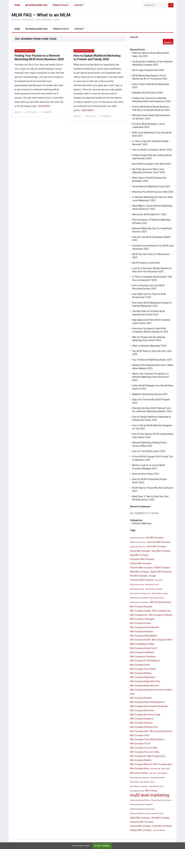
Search (134, 37)
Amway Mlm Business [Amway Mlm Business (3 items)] (138, 547)
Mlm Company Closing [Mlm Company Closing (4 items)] (140, 623)
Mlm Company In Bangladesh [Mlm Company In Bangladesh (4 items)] (143, 636)
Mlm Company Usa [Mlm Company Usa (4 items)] (156, 756)
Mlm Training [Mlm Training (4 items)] (151, 791)
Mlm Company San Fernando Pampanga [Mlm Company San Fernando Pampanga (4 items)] (148, 706)
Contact (79, 5)
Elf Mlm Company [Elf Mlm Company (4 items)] (162, 567)
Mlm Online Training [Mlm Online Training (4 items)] (139, 773)
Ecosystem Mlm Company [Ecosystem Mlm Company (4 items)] (142, 559)
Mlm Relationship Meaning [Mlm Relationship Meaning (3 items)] (139, 778)
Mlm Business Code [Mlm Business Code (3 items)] (137, 589)
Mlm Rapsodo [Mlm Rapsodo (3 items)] (162, 773)
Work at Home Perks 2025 (145, 473)
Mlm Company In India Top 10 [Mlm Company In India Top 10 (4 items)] (143, 648)
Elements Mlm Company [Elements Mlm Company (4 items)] (141, 567)
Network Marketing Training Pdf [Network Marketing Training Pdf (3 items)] (141, 804)
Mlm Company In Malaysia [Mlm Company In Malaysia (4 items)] (142, 652)
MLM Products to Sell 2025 (146, 262)
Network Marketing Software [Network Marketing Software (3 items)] (140, 800)
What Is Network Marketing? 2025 (149, 345)
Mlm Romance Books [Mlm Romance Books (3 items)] (157, 778)
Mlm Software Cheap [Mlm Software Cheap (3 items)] (147, 782)
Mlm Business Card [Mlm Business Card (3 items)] (152, 585)
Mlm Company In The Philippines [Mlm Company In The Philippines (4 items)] (145, 660)
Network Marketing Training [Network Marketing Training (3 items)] (161, 800)
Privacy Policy (61, 5)
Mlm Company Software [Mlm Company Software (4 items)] (141, 723)
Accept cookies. (102, 846)
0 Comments (46, 112)
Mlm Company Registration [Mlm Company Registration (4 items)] (142, 677)
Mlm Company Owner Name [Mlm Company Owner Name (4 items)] (143, 669)
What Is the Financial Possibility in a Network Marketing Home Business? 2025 (150, 377)
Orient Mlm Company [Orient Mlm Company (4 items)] (162, 826)
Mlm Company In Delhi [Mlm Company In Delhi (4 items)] (140, 640)
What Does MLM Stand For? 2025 (149, 214)
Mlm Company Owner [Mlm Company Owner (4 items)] (140, 665)
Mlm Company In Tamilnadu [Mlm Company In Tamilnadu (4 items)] (143, 656)
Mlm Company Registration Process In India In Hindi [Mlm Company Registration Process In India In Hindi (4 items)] (151, 692)
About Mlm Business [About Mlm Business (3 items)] (137, 538)
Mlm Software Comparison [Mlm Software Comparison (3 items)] (139, 786)
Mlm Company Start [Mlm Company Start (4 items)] (139, 731)
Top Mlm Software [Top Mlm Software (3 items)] (159, 830)
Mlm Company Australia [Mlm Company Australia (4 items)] (141, 606)
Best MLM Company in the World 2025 (151, 163)
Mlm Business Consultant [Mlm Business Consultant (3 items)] (139, 598)
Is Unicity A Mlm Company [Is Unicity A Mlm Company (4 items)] (142, 580)
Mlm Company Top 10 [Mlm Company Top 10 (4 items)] (140, 743)
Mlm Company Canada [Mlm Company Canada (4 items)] (140, 611)
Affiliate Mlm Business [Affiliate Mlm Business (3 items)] (138, 542)
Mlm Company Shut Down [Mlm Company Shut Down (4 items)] (142, 710)
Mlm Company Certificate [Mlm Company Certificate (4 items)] (160, 615)
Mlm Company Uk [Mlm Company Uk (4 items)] (138, 756)
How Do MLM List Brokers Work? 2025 (152, 149)
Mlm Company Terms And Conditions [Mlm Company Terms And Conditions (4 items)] (147, 739)
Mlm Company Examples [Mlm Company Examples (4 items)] (141, 631)
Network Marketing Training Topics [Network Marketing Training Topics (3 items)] (142, 809)
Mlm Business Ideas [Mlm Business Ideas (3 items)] (156, 598)
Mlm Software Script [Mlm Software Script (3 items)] (137, 791)
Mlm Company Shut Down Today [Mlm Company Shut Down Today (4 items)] (145, 714)
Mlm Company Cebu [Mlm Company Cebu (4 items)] (161, 611)
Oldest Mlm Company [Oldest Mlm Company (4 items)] (140, 818)
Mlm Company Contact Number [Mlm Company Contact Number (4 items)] (144, 627)
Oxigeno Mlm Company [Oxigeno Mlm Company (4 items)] (141, 830)
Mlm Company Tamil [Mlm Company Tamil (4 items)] (139, 735)
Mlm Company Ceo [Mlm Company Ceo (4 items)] (139, 615)
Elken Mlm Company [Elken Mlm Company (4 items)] (139, 572)
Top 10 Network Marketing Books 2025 (152, 359)
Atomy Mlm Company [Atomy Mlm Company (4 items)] (140, 551)
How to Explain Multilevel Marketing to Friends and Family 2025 (97, 57)
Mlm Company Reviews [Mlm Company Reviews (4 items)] (141, 698)
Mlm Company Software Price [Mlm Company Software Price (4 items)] (144, 727)
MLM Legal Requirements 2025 (148, 70)
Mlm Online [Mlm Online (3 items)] (166, 769)
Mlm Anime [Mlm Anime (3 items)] (159, 580)
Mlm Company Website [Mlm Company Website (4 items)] (140, 760)
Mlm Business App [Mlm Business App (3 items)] (137, 585)
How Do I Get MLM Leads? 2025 (148, 451)
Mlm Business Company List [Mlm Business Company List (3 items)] (140, 593)
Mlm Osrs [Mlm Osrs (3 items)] (153, 773)
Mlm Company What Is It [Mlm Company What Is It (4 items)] (141, 764)
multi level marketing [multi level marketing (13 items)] (149, 795)
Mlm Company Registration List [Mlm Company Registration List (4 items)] (144, 685)
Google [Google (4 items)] (152, 576)
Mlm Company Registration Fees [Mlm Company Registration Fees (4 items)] (145, 681)
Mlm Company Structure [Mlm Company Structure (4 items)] (161, 731)
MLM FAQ (18, 112)
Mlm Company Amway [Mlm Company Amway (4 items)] (160, 602)
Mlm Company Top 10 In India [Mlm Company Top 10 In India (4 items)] (143, 748)
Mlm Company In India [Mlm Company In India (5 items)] (142, 643)
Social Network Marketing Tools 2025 (151, 186)
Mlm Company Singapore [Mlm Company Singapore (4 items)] (141, 718)
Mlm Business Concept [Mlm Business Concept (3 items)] (159, 593)
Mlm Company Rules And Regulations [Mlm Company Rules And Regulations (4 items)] (147, 702)
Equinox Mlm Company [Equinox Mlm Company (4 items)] (160, 572)
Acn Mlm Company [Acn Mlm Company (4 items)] (154, 537)
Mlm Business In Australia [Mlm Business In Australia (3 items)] (139, 602)
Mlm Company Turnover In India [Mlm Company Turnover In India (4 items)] (144, 752)
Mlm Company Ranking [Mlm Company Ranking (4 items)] (140, 673)
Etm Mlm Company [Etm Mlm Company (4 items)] (139, 576)
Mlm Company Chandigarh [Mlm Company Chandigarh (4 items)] (142, 619)
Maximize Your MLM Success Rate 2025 (152, 191)
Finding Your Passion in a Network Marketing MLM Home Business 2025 (39, 57)
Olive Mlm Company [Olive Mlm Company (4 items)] (160, 818)
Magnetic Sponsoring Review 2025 (150, 394)
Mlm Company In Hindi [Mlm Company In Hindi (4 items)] (162, 640)
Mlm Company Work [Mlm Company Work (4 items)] (162, 764)
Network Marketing (36, 5)
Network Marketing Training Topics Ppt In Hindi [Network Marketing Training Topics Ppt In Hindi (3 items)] (146, 813)
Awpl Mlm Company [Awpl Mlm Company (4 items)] (139, 555)
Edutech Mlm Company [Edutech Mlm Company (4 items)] (140, 563)
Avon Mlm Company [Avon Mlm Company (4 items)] (161, 551)
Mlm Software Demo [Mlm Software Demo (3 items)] (157, 786)
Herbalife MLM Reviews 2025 (147, 92)
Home (17, 5)
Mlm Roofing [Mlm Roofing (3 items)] (134, 782)
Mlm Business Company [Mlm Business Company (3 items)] (154, 589)
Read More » (44, 106)
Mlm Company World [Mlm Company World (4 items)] (139, 768)
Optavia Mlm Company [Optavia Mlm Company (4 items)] (140, 826)
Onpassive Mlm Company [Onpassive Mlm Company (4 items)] (141, 822)
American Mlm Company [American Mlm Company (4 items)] (158, 542)
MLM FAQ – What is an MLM (41, 15)
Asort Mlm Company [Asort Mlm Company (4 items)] (156, 546)
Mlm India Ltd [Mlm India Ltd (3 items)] (155, 769)
